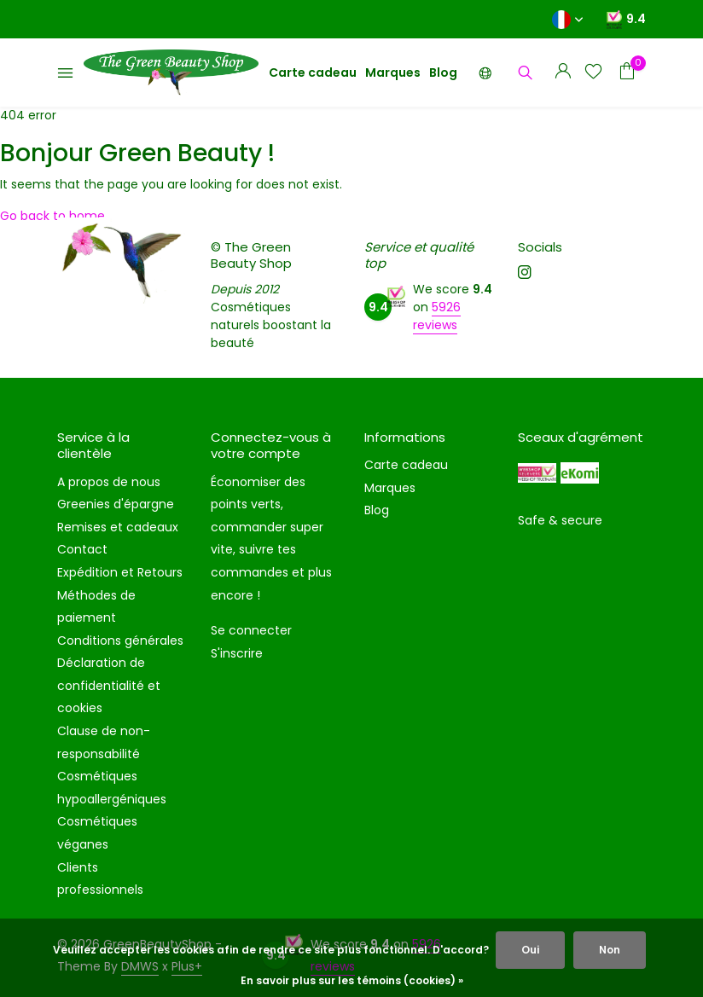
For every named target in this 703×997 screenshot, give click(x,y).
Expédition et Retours (120, 572)
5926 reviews (437, 316)
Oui (530, 949)
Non (609, 949)
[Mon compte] (563, 73)
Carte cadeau (313, 72)
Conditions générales (120, 640)
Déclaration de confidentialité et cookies (108, 685)
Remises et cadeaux (117, 527)
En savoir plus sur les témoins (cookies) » (352, 980)
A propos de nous (108, 481)
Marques (393, 72)
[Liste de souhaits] (593, 72)
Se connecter (251, 630)
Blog (443, 72)
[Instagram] (525, 274)
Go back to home (52, 215)
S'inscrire (237, 653)
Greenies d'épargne (115, 504)
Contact (82, 549)
